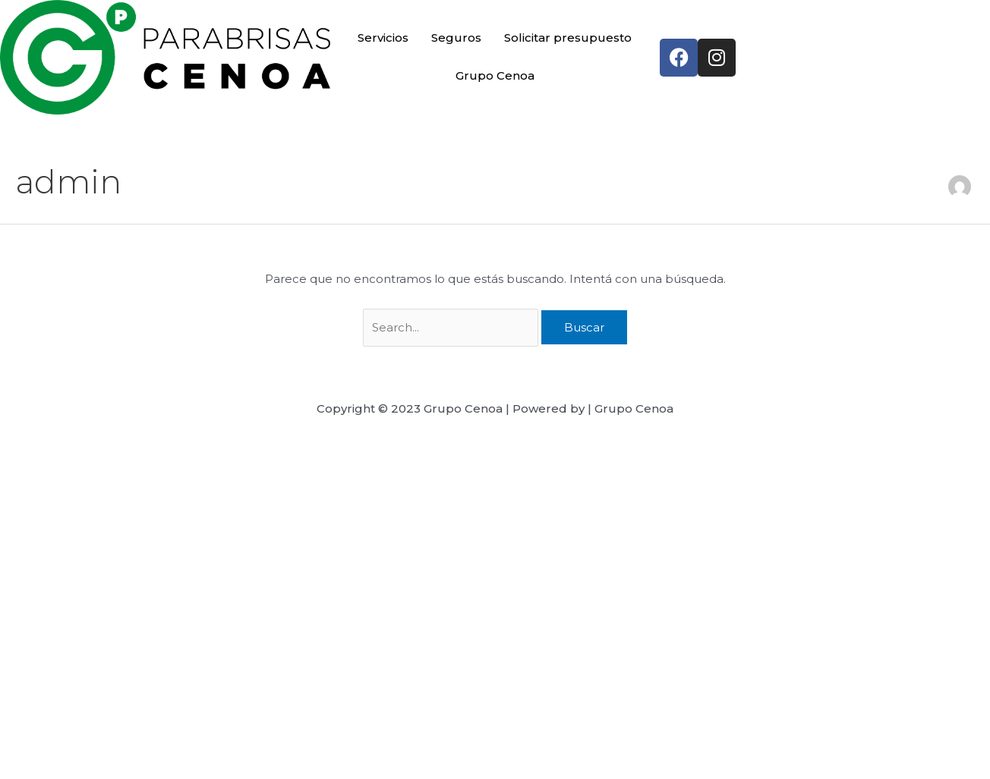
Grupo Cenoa (495, 75)
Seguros (456, 37)
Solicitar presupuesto (568, 37)
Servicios (383, 37)
